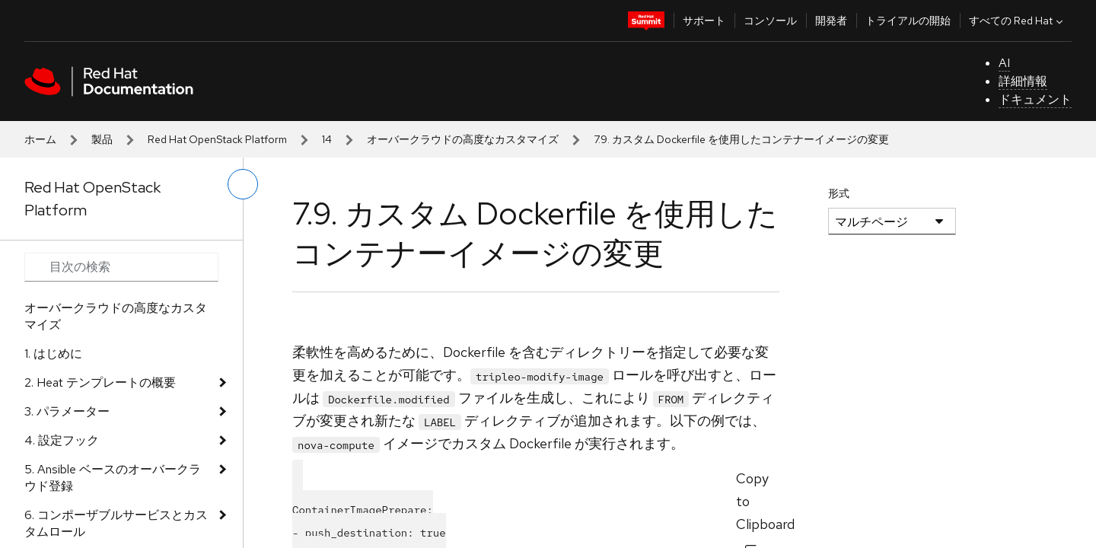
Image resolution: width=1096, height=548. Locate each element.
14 (327, 139)
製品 (102, 139)
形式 (838, 193)
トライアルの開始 (908, 20)
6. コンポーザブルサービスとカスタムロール (116, 523)
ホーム (40, 139)
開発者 (831, 20)
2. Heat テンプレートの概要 (100, 382)
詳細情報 (1023, 81)
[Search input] (121, 267)
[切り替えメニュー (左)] (243, 184)
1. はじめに (53, 354)
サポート (704, 20)
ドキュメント (1035, 99)
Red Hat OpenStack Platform (217, 139)
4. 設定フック (61, 440)
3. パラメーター (67, 411)
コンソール (770, 20)
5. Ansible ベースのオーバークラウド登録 (112, 477)
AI (1004, 63)
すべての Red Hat (1017, 20)
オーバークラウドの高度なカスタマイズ (463, 139)
